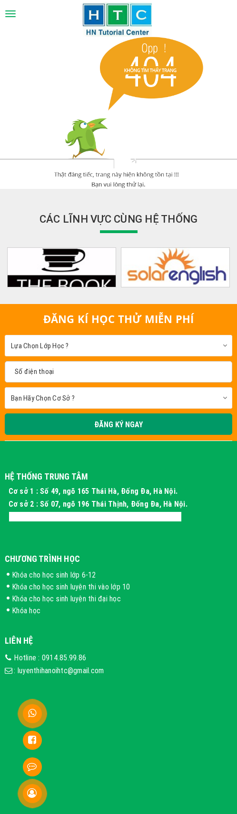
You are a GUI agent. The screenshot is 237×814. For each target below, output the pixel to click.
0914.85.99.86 (64, 657)
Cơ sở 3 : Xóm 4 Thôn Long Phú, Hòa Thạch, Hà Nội (95, 516)
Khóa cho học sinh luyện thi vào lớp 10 (71, 586)
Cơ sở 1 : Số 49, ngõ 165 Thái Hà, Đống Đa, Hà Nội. (94, 491)
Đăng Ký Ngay (118, 424)
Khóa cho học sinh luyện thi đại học (66, 598)
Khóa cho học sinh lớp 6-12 (54, 574)
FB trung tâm (71, 736)
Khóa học (26, 610)
